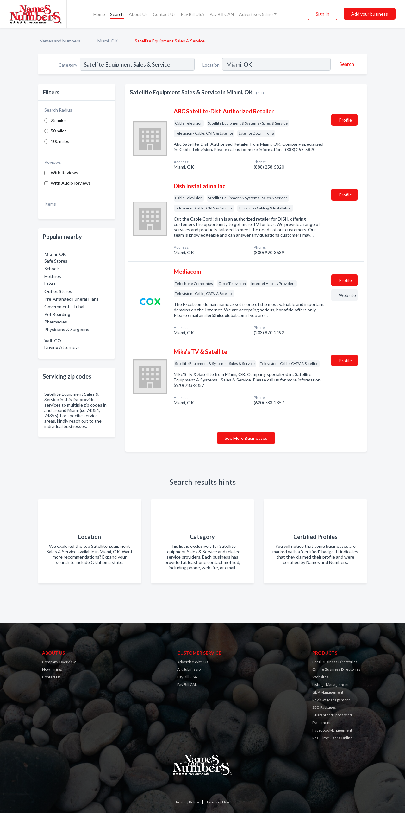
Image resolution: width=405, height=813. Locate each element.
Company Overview (59, 661)
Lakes (50, 283)
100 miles (60, 141)
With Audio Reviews (71, 183)
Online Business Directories (336, 669)
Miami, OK (107, 40)
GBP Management (327, 692)
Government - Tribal (64, 306)
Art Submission (190, 669)
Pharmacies (55, 321)
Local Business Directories (335, 661)
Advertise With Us (192, 661)
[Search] (346, 64)
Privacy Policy (187, 802)
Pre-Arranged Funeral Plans (71, 299)
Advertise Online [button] (256, 14)
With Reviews (64, 172)
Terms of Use (217, 802)
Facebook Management (332, 730)
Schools (52, 268)
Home (99, 14)
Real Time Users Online (332, 737)
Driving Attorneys (62, 347)
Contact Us (164, 14)
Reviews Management (331, 699)
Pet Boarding (57, 314)
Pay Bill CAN (221, 14)
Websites (320, 677)
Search (117, 14)
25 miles (59, 120)
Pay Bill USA (192, 14)
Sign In (322, 13)
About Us (138, 14)
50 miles (59, 130)
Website (347, 295)
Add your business (369, 13)
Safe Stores (55, 261)
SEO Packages (324, 707)
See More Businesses (246, 438)
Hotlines (52, 276)
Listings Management (330, 684)
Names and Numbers (60, 40)
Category (68, 64)
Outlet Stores (58, 291)
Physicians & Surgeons (66, 329)
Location (211, 64)
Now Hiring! (52, 669)
